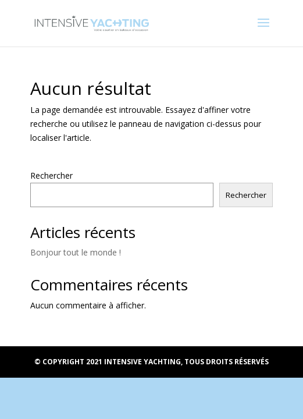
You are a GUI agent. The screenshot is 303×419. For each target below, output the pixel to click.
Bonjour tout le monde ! (75, 252)
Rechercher (51, 175)
